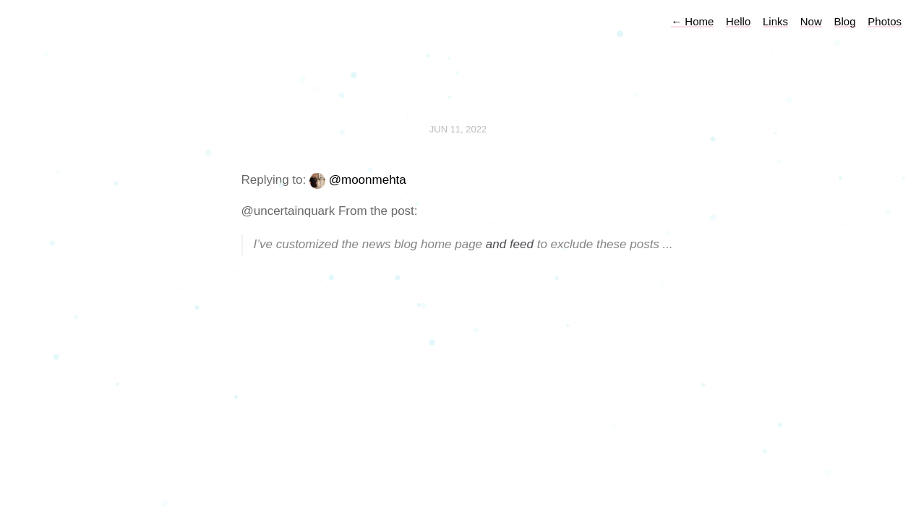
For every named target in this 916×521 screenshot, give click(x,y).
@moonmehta (367, 180)
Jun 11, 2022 (458, 129)
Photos (885, 21)
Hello (738, 21)
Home (692, 21)
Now (811, 21)
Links (775, 21)
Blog (845, 21)
